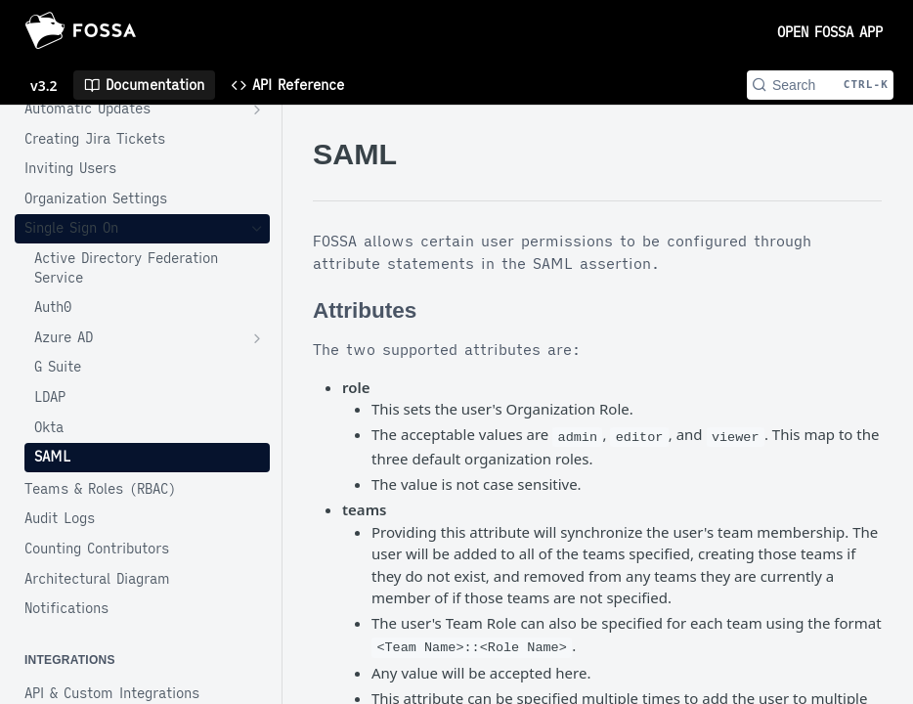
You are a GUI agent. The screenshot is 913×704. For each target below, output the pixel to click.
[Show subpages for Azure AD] (257, 338)
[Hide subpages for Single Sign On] (257, 229)
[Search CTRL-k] (820, 85)
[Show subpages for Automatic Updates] (257, 109)
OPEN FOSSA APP (830, 32)
